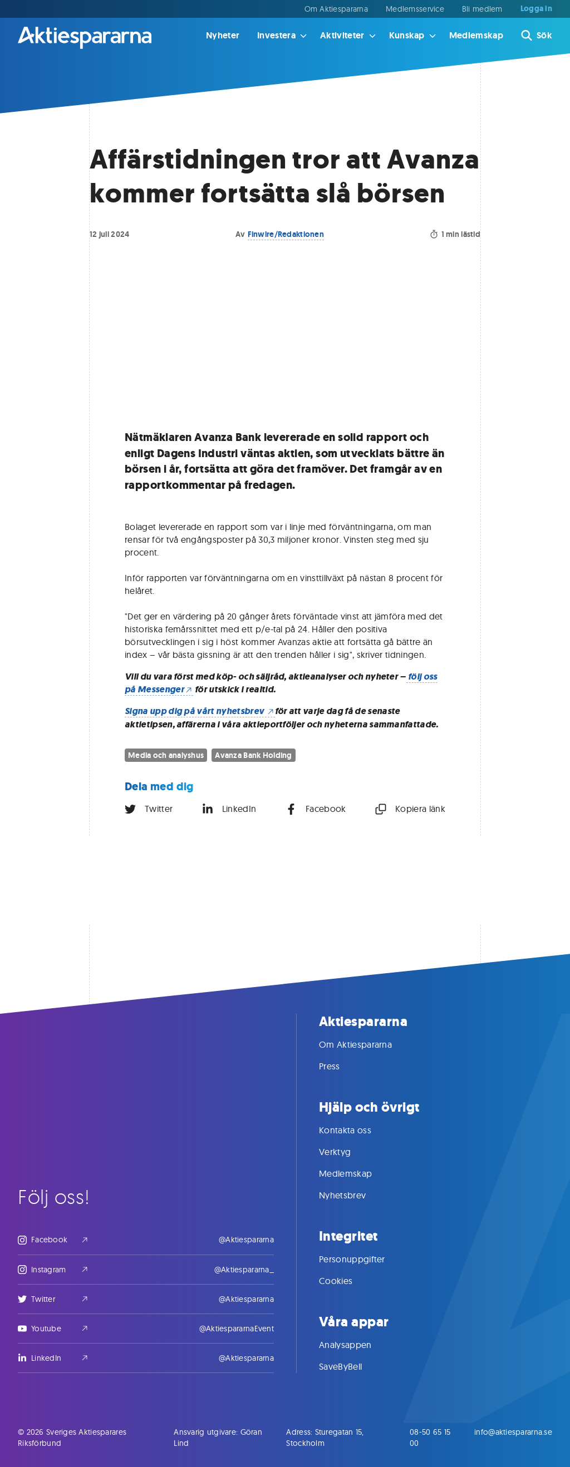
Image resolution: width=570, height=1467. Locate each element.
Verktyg (346, 1151)
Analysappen (356, 1344)
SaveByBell (351, 1366)
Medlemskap (476, 35)
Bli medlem (482, 9)
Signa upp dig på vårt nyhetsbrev (200, 711)
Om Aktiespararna (336, 9)
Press (340, 1066)
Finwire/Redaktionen (286, 234)
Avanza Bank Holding (253, 755)
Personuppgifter (363, 1259)
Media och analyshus (166, 755)
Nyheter (222, 35)
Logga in (536, 9)
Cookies (347, 1280)
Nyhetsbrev (353, 1195)
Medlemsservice (415, 9)
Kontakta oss (356, 1130)
